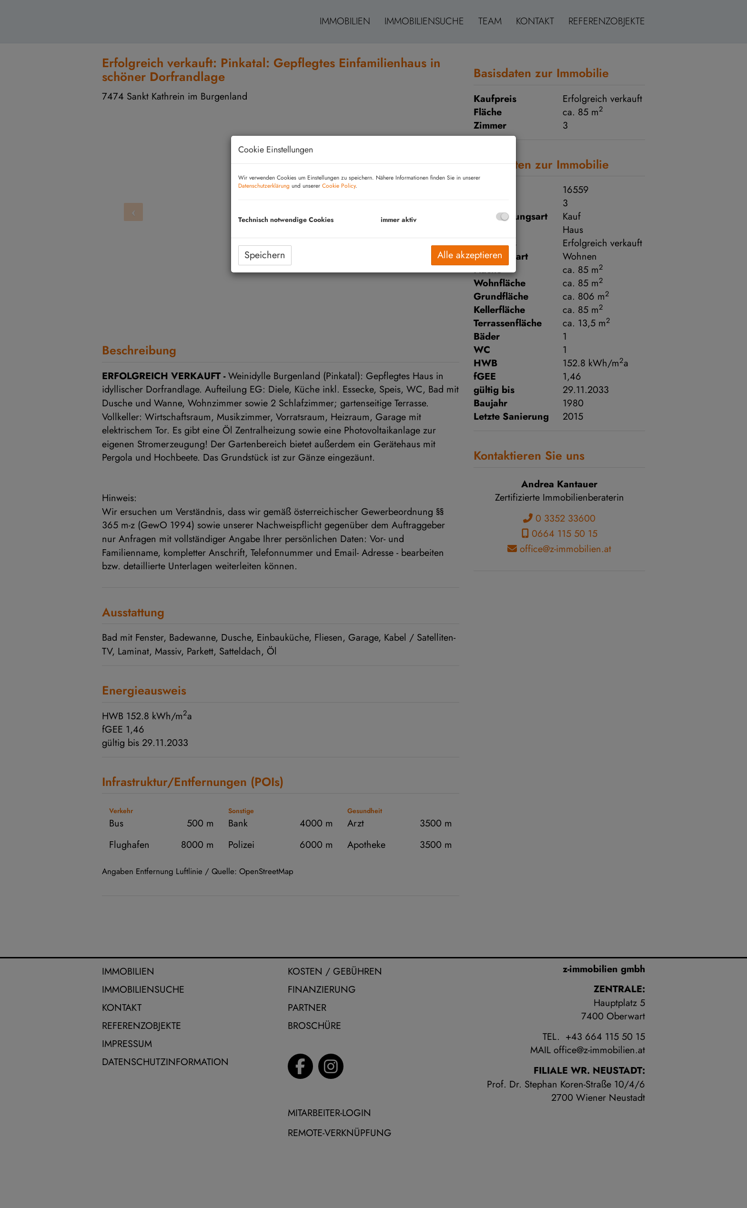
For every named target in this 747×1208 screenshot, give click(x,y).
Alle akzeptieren (470, 255)
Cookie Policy (338, 185)
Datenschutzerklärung (264, 185)
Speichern (264, 255)
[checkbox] (502, 216)
